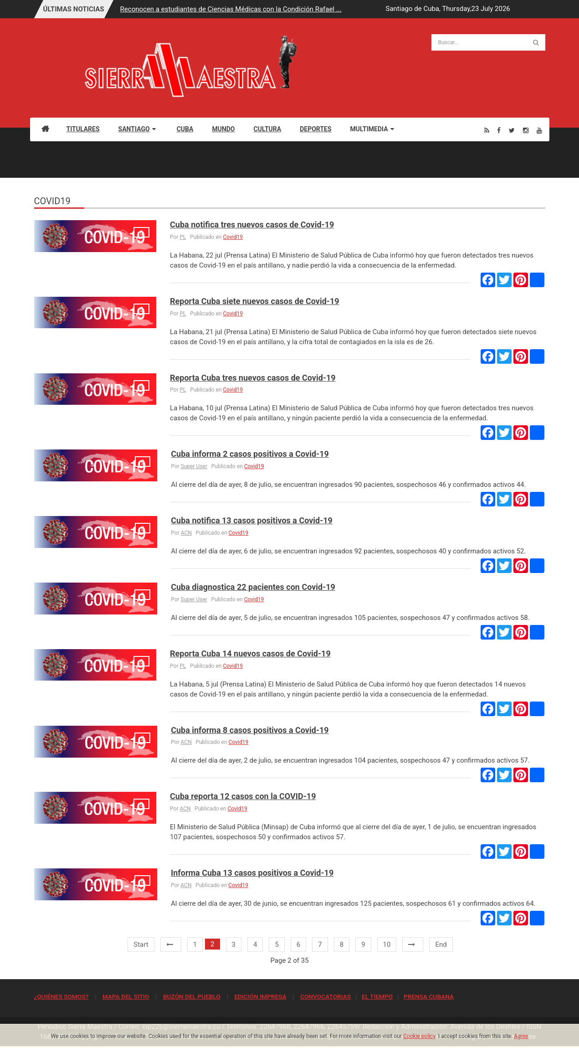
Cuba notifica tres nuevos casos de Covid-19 (252, 224)
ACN (186, 533)
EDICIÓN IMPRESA (260, 996)
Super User (194, 466)
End (440, 944)
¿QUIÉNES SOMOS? (61, 996)
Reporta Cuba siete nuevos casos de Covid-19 (254, 301)
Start (140, 944)
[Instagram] (525, 130)
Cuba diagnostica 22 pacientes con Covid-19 (253, 587)
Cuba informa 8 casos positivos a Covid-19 (249, 730)
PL (182, 237)
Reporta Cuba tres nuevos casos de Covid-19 (252, 377)
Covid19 (233, 237)
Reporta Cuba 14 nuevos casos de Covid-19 (250, 653)
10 (387, 944)
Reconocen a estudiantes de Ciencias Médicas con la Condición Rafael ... (231, 9)
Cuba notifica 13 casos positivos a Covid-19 (252, 520)
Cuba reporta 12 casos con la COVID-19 (243, 796)
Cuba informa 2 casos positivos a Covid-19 (249, 454)
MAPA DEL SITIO (125, 996)
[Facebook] (499, 130)
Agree (521, 1036)
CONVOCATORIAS (325, 996)
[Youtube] (539, 130)
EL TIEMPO (377, 996)
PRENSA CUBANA (429, 996)
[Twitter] (512, 130)
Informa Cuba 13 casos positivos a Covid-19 (252, 873)
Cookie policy (419, 1036)
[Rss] (486, 130)
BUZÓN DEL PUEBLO (191, 996)
